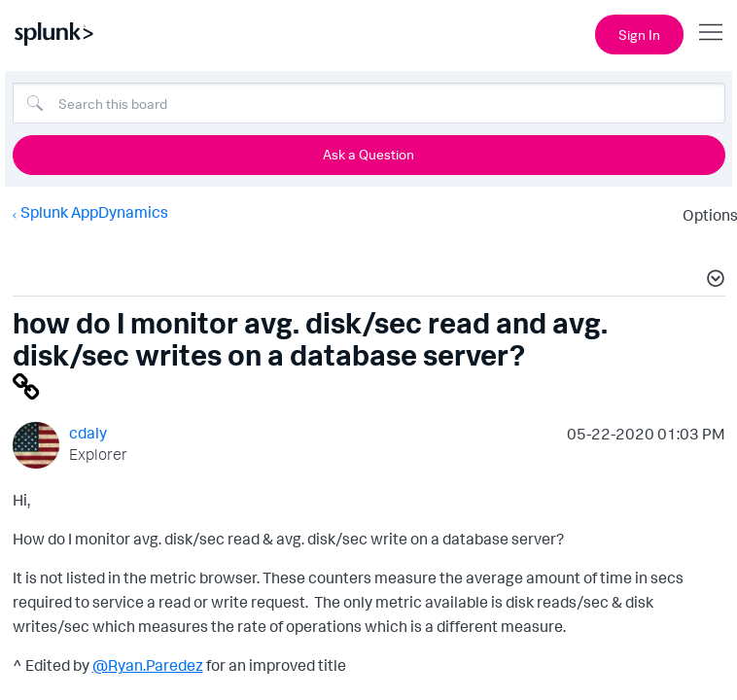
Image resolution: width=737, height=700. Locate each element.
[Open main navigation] (710, 32)
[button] (712, 281)
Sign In (639, 34)
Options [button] (704, 215)
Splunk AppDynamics (94, 212)
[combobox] (369, 103)
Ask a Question (368, 154)
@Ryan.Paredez (147, 665)
